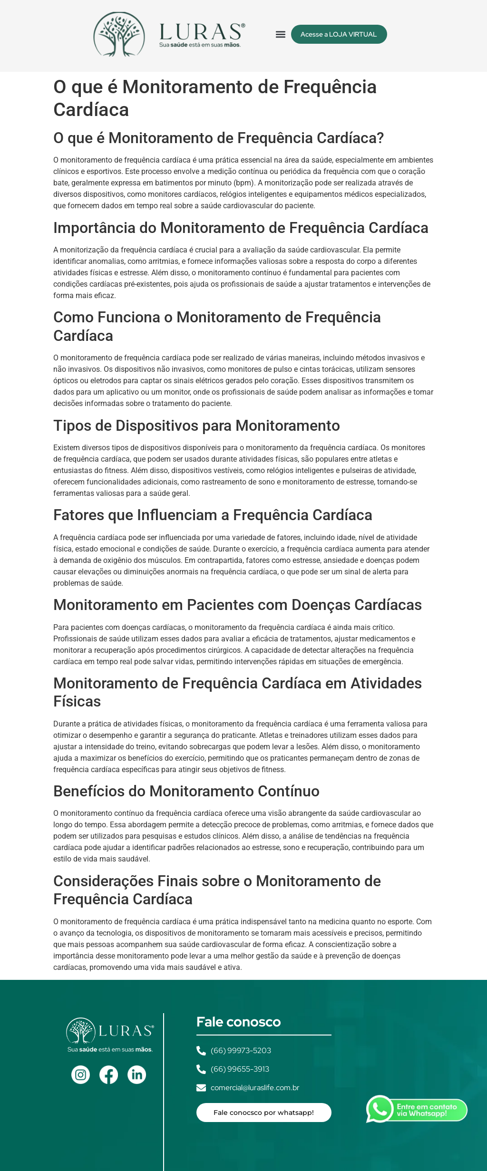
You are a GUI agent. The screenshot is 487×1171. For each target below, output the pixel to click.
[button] (281, 34)
